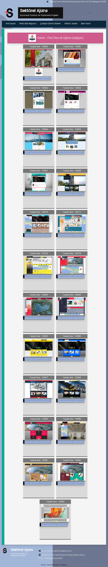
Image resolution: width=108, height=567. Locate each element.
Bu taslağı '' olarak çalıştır (37, 78)
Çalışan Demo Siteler (50, 23)
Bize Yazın (86, 23)
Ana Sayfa (11, 23)
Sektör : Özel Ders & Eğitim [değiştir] (55, 38)
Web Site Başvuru (27, 23)
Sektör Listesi (71, 23)
